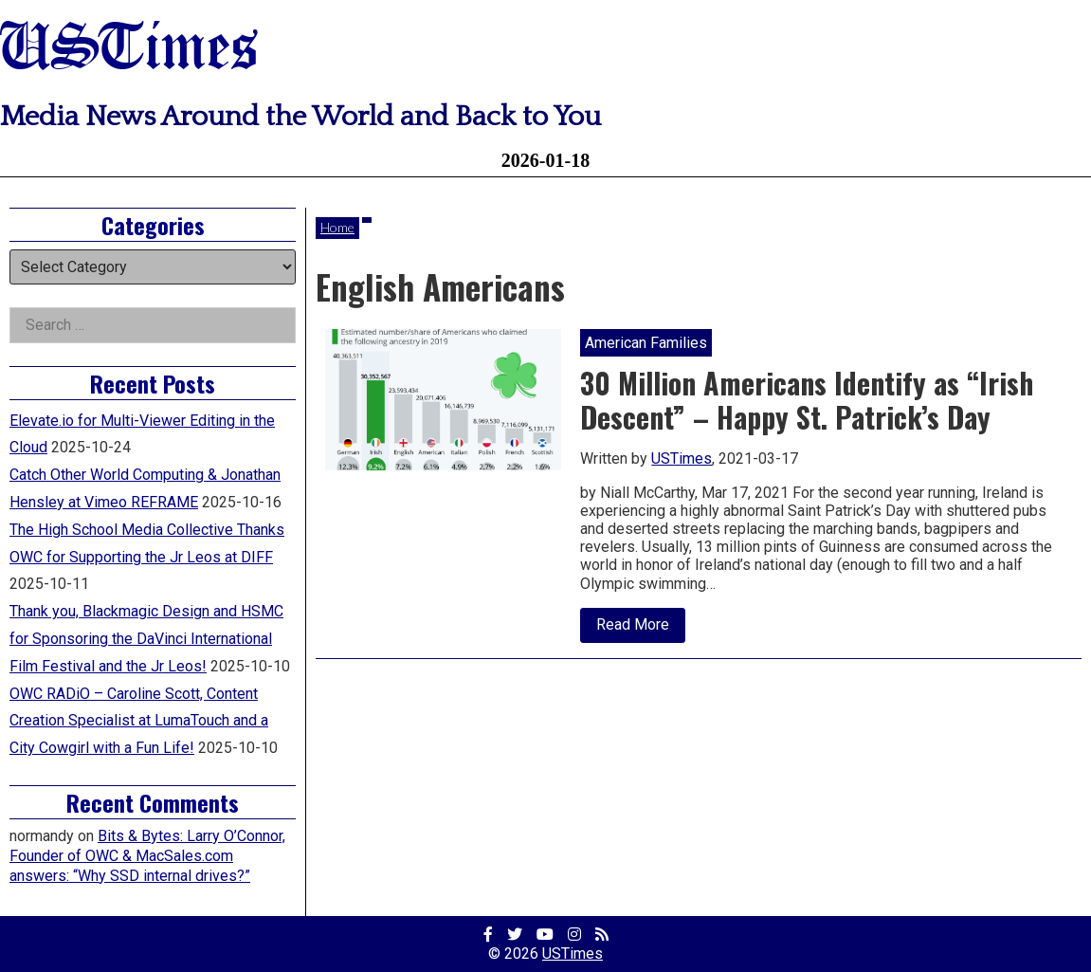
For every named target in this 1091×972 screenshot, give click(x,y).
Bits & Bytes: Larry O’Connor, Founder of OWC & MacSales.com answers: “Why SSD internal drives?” (147, 856)
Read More (640, 628)
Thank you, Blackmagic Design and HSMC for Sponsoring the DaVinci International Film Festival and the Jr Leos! (146, 638)
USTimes (129, 50)
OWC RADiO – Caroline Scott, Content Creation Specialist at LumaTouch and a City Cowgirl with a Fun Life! (138, 721)
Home (337, 227)
